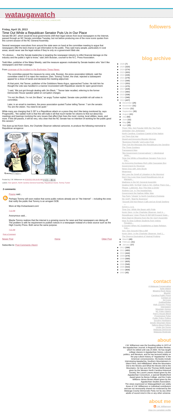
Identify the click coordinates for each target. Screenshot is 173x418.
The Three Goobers (131, 147)
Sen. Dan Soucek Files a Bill (135, 231)
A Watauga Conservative (159, 286)
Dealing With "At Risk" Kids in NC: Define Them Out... (146, 185)
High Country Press (162, 304)
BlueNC (167, 293)
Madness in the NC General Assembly (139, 182)
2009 (122, 256)
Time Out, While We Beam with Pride (139, 209)
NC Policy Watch (163, 311)
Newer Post (7, 239)
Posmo (12, 194)
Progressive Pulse (162, 316)
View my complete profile (159, 410)
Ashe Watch (165, 288)
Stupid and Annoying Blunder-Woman (139, 139)
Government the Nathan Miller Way (138, 193)
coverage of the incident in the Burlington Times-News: (34, 69)
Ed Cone (167, 300)
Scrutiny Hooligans (162, 320)
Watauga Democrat (162, 329)
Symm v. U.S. (128, 207)
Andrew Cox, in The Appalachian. (137, 190)
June (124, 119)
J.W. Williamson (163, 406)
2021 (122, 78)
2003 (122, 272)
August (125, 114)
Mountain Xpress (163, 309)
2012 (122, 247)
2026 (122, 64)
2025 (122, 66)
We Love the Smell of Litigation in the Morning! (143, 174)
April (124, 125)
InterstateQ (166, 307)
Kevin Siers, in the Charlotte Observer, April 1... (143, 233)
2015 (122, 94)
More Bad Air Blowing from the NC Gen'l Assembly (145, 218)
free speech (12, 183)
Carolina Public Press (161, 295)
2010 (122, 253)
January (126, 244)
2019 (122, 83)
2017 (122, 89)
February (126, 242)
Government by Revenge (133, 166)
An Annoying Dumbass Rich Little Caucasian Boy (144, 163)
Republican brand (51, 183)
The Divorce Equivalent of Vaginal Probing (141, 236)
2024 (122, 69)
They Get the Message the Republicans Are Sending (146, 144)
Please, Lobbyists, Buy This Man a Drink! (140, 188)
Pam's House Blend (162, 313)
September (127, 111)
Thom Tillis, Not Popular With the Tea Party (141, 128)
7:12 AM (12, 211)
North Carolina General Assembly (31, 183)
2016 (122, 92)
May (124, 122)
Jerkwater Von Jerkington (133, 131)
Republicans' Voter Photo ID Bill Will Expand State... (145, 215)
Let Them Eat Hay (130, 136)
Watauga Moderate (162, 332)
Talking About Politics (161, 325)
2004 (122, 270)
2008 (122, 258)
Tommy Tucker (64, 183)
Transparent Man (129, 150)
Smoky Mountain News (160, 323)
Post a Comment (9, 234)
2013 (122, 100)
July (124, 117)
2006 (122, 264)
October (126, 108)
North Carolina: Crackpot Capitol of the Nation (142, 133)
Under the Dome (163, 327)
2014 (122, 97)
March (125, 239)
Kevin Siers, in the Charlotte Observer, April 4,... (143, 212)
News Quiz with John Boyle (134, 169)
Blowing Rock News (162, 291)
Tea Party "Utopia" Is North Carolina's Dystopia (143, 196)
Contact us (166, 298)
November (127, 105)
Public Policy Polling (162, 318)
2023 (122, 72)
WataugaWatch (30, 14)
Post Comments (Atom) (26, 245)
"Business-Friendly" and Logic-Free (138, 142)
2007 (122, 261)
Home (57, 239)
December (127, 103)
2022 (122, 75)
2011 (122, 250)
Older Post (107, 239)
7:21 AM (12, 230)
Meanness (126, 171)
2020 (122, 80)
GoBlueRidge (165, 302)
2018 (122, 86)
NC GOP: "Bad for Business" (135, 199)
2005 (122, 267)
